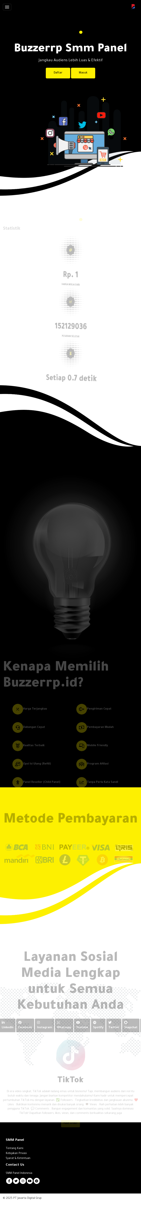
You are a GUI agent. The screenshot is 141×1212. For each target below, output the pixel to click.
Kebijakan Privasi (16, 1153)
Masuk (83, 73)
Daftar (58, 73)
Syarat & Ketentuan (18, 1158)
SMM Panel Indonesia (19, 1173)
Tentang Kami (14, 1148)
